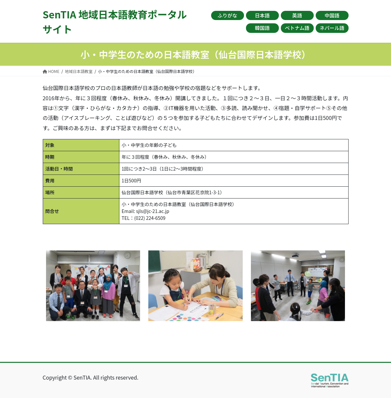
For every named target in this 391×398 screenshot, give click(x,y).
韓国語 (262, 27)
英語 (297, 15)
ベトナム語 (297, 27)
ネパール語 (332, 27)
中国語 (332, 15)
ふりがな (227, 15)
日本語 (262, 15)
